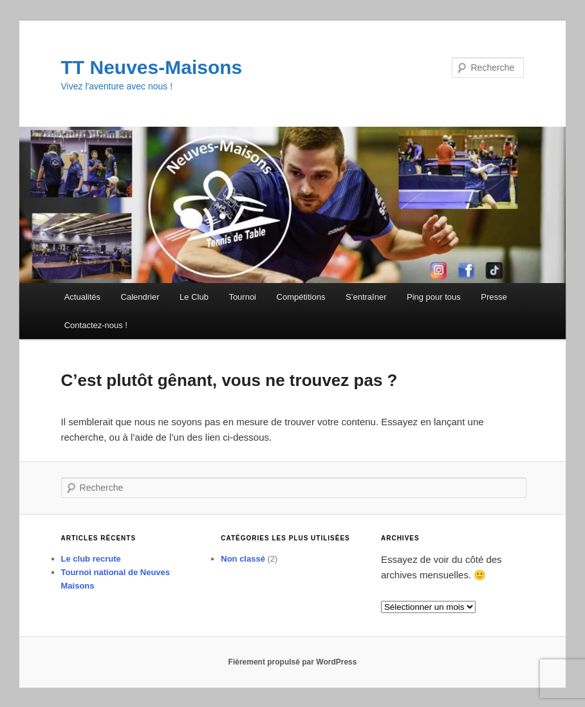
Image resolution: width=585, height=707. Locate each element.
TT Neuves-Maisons (152, 67)
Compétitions (301, 297)
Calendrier (140, 297)
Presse (493, 297)
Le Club (194, 297)
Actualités (82, 297)
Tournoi (242, 297)
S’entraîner (366, 297)
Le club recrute (91, 559)
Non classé (243, 559)
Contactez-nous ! (95, 325)
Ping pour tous (434, 297)
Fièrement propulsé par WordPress (292, 661)
